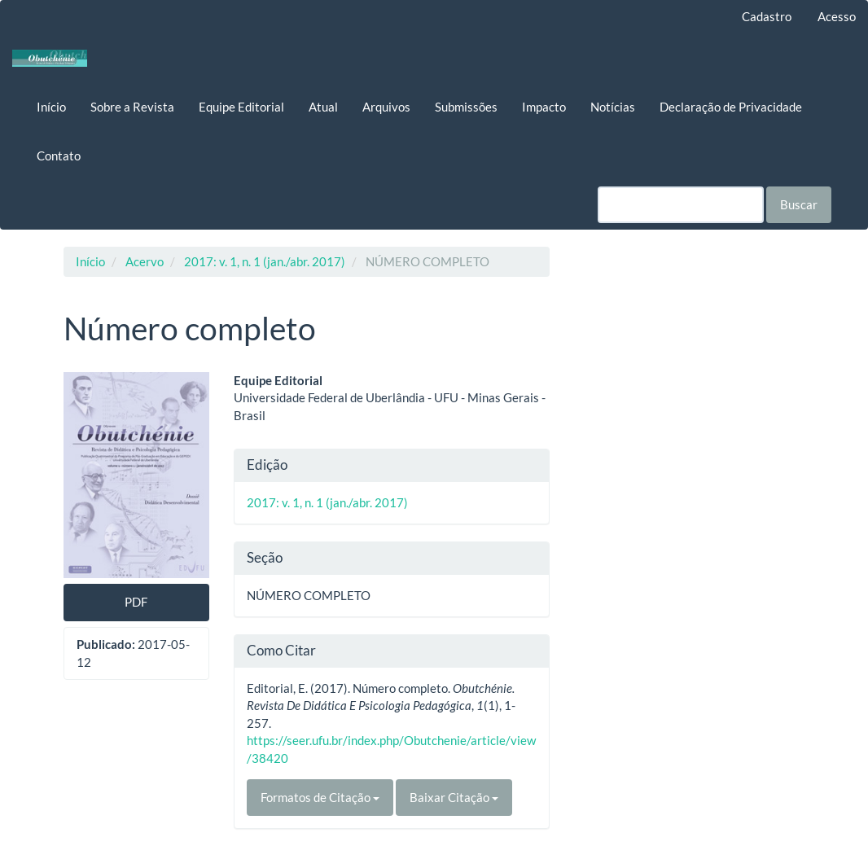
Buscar (799, 204)
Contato (59, 155)
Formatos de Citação (320, 797)
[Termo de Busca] (681, 204)
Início (51, 106)
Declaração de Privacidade (731, 106)
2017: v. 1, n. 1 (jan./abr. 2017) (264, 261)
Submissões (466, 106)
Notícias (612, 106)
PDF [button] (136, 601)
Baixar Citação (454, 797)
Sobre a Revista (132, 106)
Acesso (837, 16)
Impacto (544, 106)
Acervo (144, 261)
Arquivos (386, 106)
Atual (323, 106)
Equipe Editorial (241, 106)
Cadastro (766, 16)
